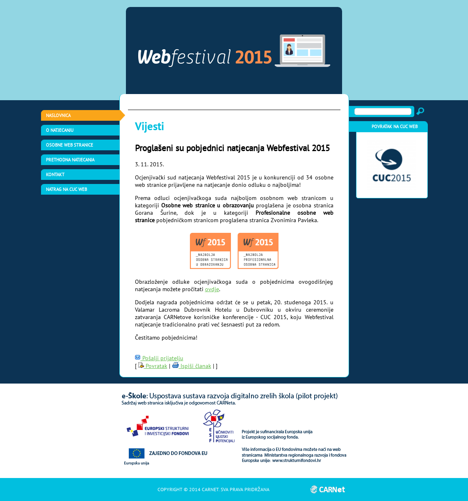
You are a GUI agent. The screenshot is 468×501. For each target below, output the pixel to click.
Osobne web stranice (69, 145)
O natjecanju (59, 130)
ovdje (212, 289)
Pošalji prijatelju (159, 358)
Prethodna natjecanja (70, 160)
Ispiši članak (191, 366)
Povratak (152, 366)
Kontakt (55, 174)
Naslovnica (58, 115)
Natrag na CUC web (66, 189)
